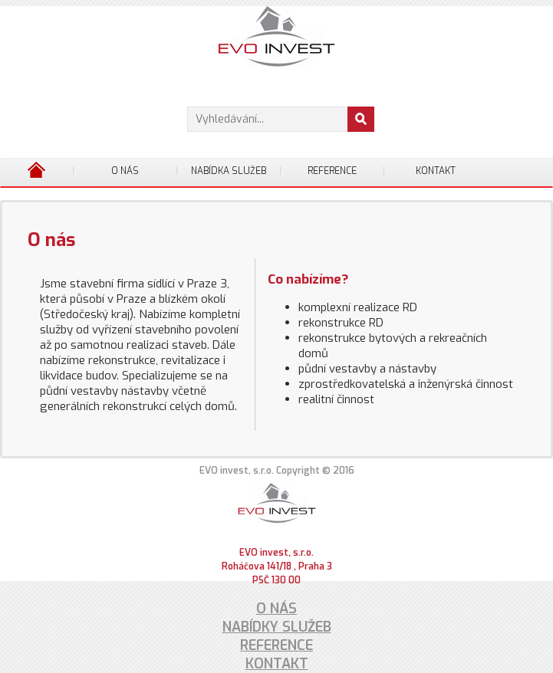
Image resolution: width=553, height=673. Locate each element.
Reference (332, 171)
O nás (125, 171)
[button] (360, 119)
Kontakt (436, 171)
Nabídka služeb (228, 171)
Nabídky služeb (276, 627)
